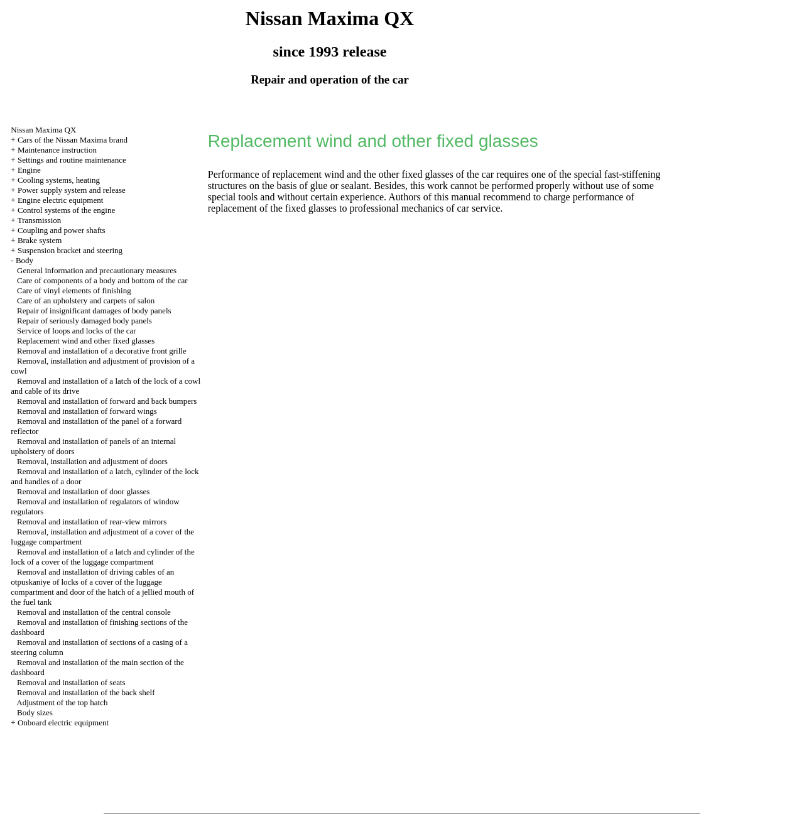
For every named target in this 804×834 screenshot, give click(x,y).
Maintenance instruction (57, 149)
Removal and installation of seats (71, 682)
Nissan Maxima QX (43, 129)
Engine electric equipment (60, 200)
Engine (29, 170)
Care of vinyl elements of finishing (74, 290)
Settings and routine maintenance (72, 160)
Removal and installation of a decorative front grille (102, 350)
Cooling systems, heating (59, 180)
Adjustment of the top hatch (61, 702)
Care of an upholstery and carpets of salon (86, 300)
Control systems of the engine (66, 210)
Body (24, 260)
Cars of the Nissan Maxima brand (73, 139)
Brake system (40, 240)
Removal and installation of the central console (94, 612)
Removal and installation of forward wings (87, 411)
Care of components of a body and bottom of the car (102, 280)
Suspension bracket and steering (70, 250)
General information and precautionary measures (97, 270)
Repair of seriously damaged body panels (84, 320)
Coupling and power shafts (62, 230)
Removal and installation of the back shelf (86, 692)
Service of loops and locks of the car (76, 330)
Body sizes (35, 712)
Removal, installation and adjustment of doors (92, 461)
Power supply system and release (72, 190)
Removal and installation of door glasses (83, 491)
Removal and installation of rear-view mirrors (91, 521)
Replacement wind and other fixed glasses (86, 340)
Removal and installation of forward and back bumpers (107, 401)
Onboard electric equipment (63, 722)
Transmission (40, 220)
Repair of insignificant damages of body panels (94, 310)
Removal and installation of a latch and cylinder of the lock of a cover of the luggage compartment (102, 556)
